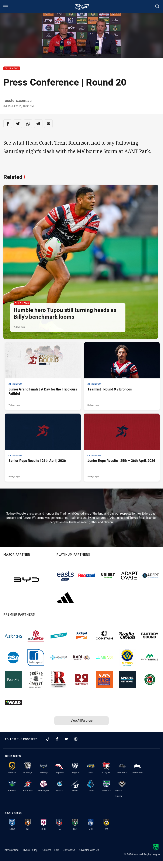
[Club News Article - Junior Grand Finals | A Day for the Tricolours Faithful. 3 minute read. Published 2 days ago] (43, 376)
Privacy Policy (29, 849)
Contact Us (69, 849)
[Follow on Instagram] (75, 739)
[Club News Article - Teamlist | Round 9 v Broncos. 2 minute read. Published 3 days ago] (122, 376)
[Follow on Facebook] (57, 739)
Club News (12, 68)
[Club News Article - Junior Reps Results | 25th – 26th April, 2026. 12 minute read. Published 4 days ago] (122, 448)
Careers (46, 849)
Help (56, 849)
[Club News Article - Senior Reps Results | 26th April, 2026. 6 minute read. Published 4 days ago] (43, 448)
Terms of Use (10, 849)
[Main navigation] (5, 6)
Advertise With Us (89, 849)
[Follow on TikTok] (47, 739)
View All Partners (82, 720)
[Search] (157, 6)
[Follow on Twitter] (66, 739)
